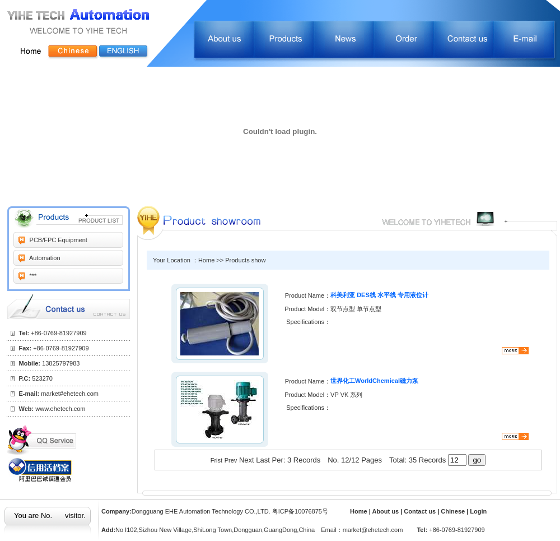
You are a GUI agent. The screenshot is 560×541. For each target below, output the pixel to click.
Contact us (420, 511)
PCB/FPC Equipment (57, 240)
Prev (231, 460)
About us (386, 511)
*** (32, 275)
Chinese (453, 511)
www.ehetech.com (60, 408)
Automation (44, 258)
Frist (216, 460)
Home (358, 511)
